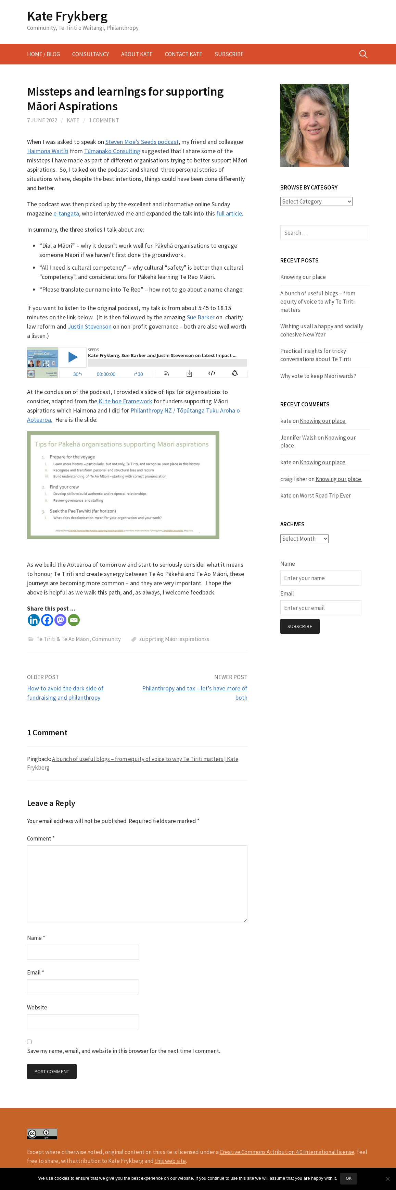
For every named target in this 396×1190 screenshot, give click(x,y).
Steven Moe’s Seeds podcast (142, 142)
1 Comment (104, 120)
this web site (170, 1161)
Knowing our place (303, 276)
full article (229, 213)
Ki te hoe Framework (124, 401)
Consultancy (90, 54)
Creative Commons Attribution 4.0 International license (287, 1152)
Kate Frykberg (67, 15)
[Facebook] (47, 620)
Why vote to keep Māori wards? (318, 375)
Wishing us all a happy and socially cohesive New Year (321, 330)
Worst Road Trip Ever (325, 495)
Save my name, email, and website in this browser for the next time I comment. (123, 1051)
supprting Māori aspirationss (174, 639)
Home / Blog (43, 54)
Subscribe (229, 54)
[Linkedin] (34, 620)
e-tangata (66, 213)
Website (37, 1007)
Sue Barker (201, 317)
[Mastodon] (60, 620)
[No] (387, 1179)
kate (73, 120)
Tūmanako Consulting (112, 151)
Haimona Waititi (47, 151)
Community (106, 639)
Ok (349, 1179)
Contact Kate (183, 54)
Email (35, 972)
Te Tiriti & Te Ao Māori (62, 639)
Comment (41, 838)
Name (36, 938)
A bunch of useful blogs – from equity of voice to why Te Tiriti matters (317, 301)
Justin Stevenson (90, 326)
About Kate (137, 54)
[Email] (74, 620)
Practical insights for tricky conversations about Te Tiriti (315, 355)
